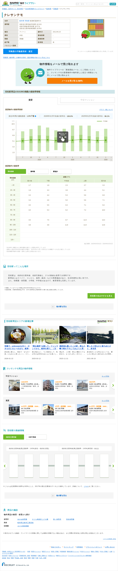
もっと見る (105, 376)
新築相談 (34, 555)
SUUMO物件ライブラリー (34, 9)
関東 (12, 558)
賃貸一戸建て (55, 551)
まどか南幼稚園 (23, 526)
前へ (5, 466)
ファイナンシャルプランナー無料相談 (79, 555)
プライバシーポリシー (94, 547)
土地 (110, 551)
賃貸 (28, 551)
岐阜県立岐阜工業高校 (25, 523)
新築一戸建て (95, 551)
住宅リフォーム (13, 555)
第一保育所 (57, 519)
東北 (8, 558)
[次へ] (113, 385)
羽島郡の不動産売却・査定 (20, 51)
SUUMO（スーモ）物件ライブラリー (19, 3)
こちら (86, 486)
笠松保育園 (70, 519)
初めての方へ (56, 547)
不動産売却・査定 (24, 555)
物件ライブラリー (61, 555)
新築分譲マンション (73, 551)
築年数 (32, 171)
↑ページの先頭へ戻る (109, 539)
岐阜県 (48, 9)
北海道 (4, 558)
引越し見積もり (42, 555)
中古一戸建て (104, 551)
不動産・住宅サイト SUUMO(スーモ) (13, 551)
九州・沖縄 (42, 558)
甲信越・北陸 (19, 558)
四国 (33, 558)
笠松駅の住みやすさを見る (101, 296)
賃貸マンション (36, 551)
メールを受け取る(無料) (72, 81)
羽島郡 (55, 9)
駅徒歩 (55, 171)
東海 (25, 558)
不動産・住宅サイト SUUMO (12, 9)
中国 (36, 558)
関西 (29, 558)
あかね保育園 (22, 519)
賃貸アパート (46, 551)
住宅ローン (51, 555)
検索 (113, 4)
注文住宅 (4, 555)
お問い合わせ (110, 547)
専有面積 (11, 171)
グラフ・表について (106, 109)
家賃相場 (63, 551)
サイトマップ (69, 547)
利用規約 (79, 547)
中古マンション (85, 551)
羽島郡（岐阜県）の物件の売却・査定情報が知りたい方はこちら (26, 57)
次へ (113, 466)
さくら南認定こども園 (40, 519)
